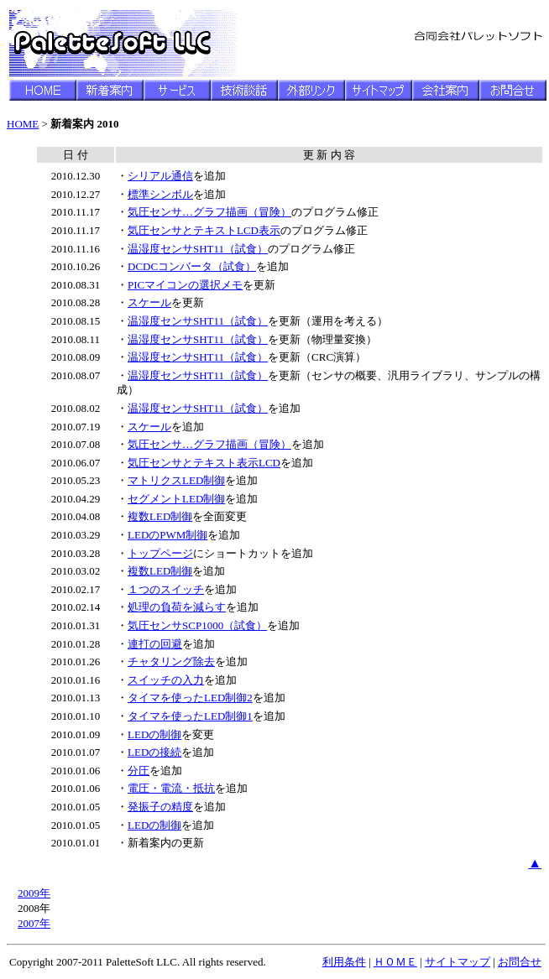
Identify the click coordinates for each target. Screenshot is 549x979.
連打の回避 (155, 644)
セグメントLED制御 (176, 498)
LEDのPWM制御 (167, 535)
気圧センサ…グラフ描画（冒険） (209, 212)
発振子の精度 (160, 806)
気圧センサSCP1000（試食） (197, 625)
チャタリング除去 (171, 661)
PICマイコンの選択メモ (185, 285)
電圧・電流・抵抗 (171, 788)
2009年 (34, 893)
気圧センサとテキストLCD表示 (204, 230)
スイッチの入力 (166, 680)
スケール (149, 302)
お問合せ (519, 962)
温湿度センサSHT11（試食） (198, 248)
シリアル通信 (160, 175)
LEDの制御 (154, 734)
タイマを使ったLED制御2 (190, 697)
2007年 (34, 923)
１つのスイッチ (166, 589)
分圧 (138, 770)
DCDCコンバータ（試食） (192, 266)
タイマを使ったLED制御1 (190, 716)
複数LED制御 (160, 516)
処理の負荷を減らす (177, 607)
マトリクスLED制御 (176, 480)
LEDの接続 (154, 752)
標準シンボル (160, 194)
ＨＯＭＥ (395, 962)
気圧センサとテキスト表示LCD (204, 462)
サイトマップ (457, 962)
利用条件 (344, 962)
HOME (23, 123)
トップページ (160, 553)
